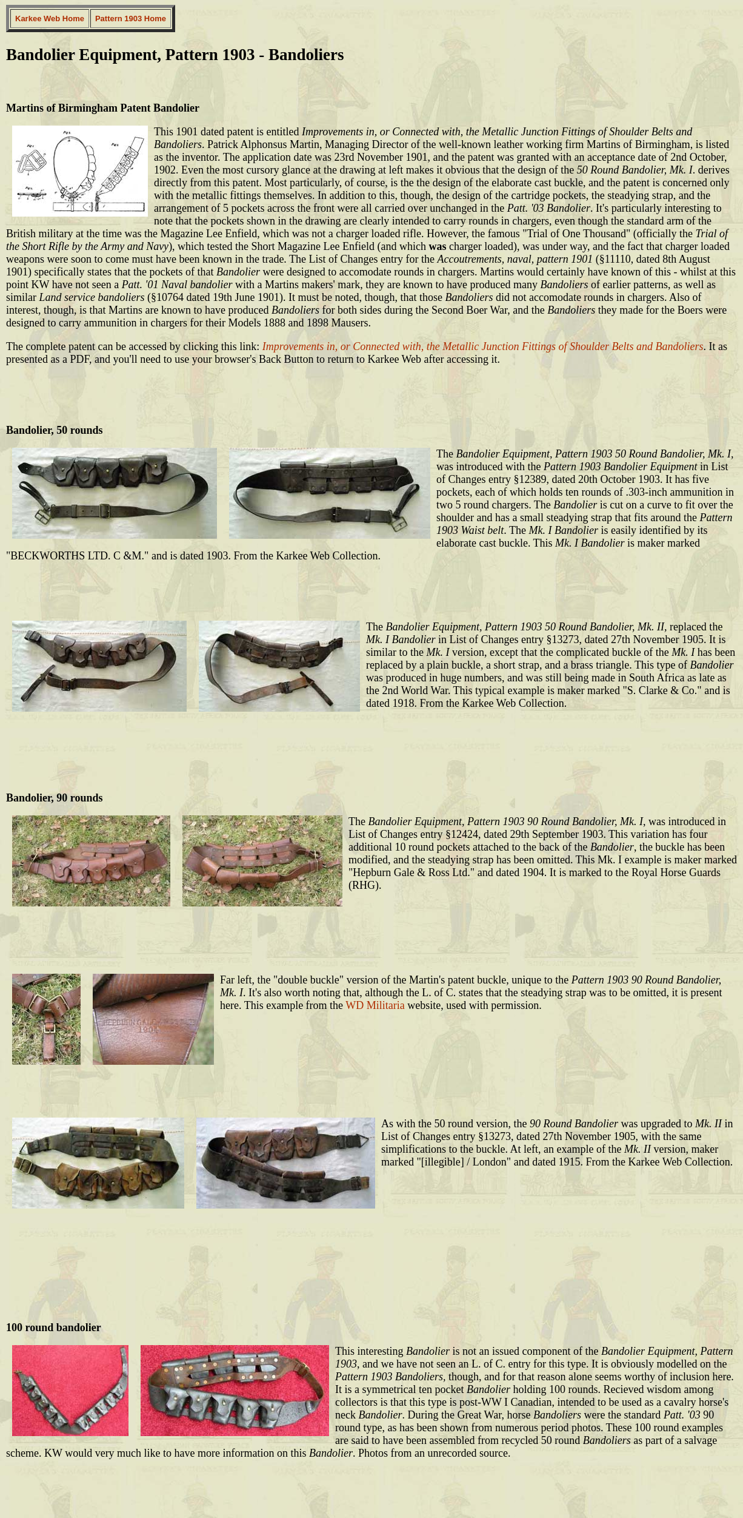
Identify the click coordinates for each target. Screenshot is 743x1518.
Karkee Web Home (49, 18)
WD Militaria (374, 1005)
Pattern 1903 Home (130, 18)
